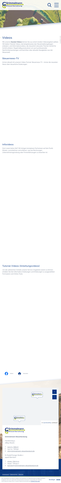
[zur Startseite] (13, 5)
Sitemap (21, 474)
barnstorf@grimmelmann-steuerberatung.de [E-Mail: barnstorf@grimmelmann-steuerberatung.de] (22, 465)
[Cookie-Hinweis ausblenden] (54, 480)
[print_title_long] (25, 373)
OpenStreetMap (47, 422)
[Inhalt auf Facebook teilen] (11, 373)
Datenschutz (13, 474)
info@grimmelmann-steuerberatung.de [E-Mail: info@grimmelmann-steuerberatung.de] (21, 451)
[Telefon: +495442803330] (13, 461)
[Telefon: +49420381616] (12, 447)
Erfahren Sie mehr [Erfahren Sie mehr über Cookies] (35, 481)
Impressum (5, 474)
